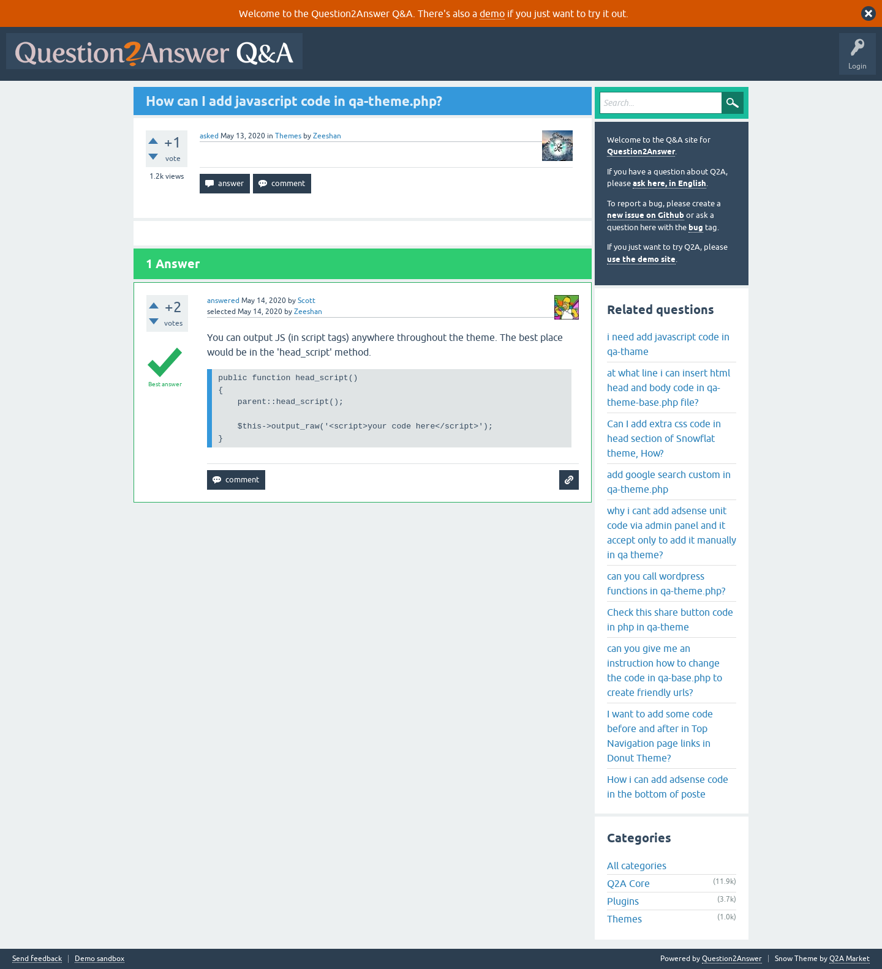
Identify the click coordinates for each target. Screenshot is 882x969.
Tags (515, 60)
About (686, 60)
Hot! (421, 60)
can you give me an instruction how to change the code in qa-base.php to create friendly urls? (664, 670)
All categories (636, 865)
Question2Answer (641, 151)
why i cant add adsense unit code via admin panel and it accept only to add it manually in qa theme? (671, 532)
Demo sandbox (99, 959)
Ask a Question (604, 60)
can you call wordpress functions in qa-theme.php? (666, 583)
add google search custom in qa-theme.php (669, 482)
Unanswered (468, 60)
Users (553, 60)
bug (695, 227)
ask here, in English (669, 183)
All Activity (330, 60)
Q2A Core (628, 883)
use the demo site (641, 259)
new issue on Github (645, 215)
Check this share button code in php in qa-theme (670, 619)
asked (209, 136)
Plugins (623, 901)
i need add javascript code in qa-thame (668, 344)
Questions (379, 60)
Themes (288, 136)
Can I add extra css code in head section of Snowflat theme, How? (664, 438)
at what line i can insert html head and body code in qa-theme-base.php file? (668, 387)
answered (223, 300)
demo (492, 13)
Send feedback (37, 959)
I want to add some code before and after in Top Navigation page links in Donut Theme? (660, 735)
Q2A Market (849, 958)
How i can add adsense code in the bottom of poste (667, 786)
